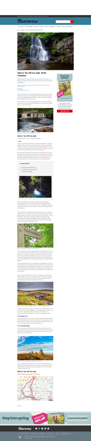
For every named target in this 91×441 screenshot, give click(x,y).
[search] (72, 21)
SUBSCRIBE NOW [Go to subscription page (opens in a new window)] (64, 111)
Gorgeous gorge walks (27, 171)
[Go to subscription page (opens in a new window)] (65, 101)
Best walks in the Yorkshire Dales (29, 169)
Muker (45, 146)
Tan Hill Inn (44, 155)
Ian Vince (19, 405)
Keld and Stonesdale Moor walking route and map (28, 374)
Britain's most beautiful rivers (29, 167)
